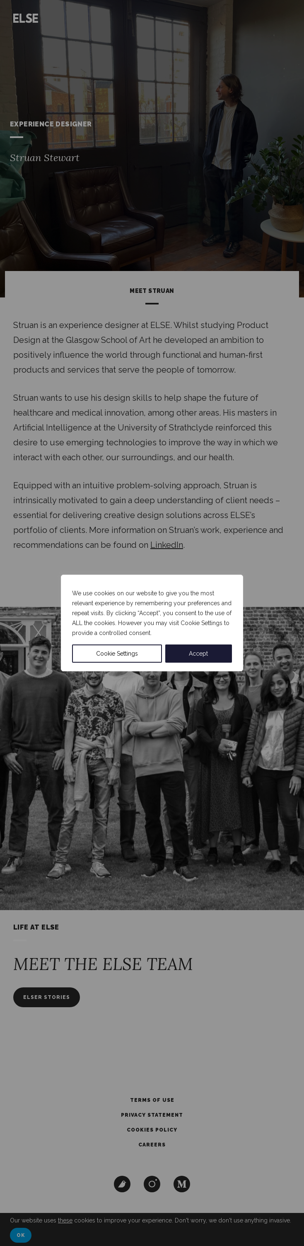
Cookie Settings (117, 653)
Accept (198, 653)
